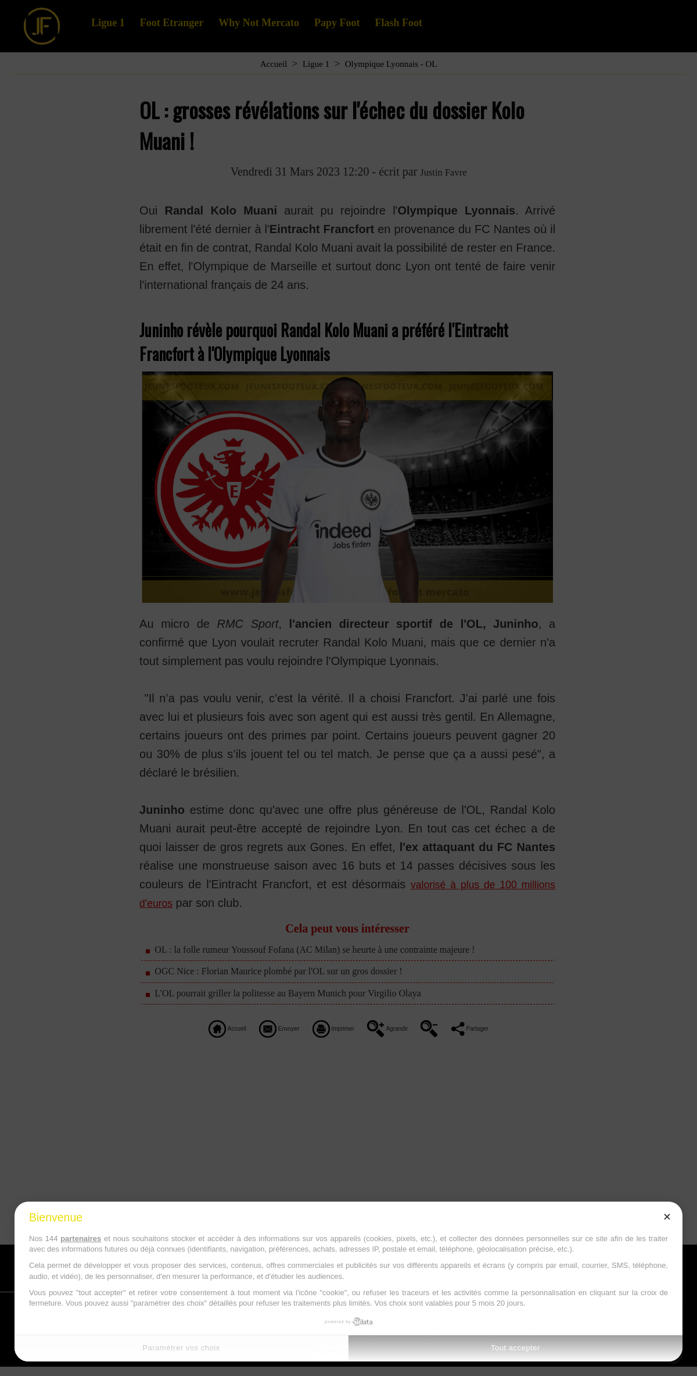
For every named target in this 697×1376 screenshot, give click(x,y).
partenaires (80, 1238)
